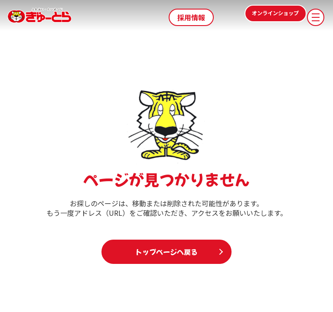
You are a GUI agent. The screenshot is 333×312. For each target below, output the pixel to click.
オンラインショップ (258, 17)
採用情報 (191, 17)
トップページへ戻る (166, 252)
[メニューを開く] (315, 17)
